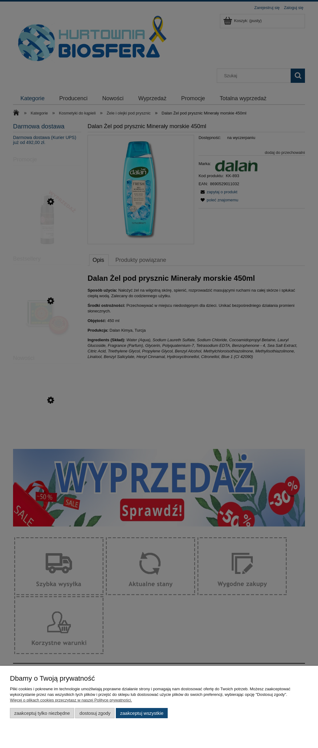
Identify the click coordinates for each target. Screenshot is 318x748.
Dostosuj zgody (95, 713)
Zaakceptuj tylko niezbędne (42, 713)
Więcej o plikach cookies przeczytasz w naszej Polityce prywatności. (71, 700)
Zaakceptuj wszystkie (141, 713)
